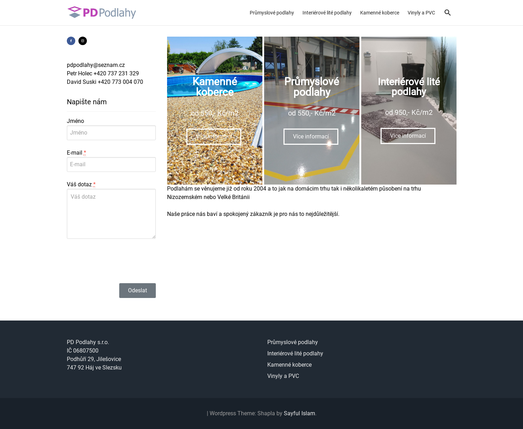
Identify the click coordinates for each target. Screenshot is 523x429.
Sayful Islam (299, 413)
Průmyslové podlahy (272, 12)
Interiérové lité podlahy (327, 12)
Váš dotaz (81, 184)
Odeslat (137, 290)
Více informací (214, 136)
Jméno (75, 121)
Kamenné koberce (379, 12)
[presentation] (120, 261)
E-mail (76, 152)
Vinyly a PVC (421, 12)
